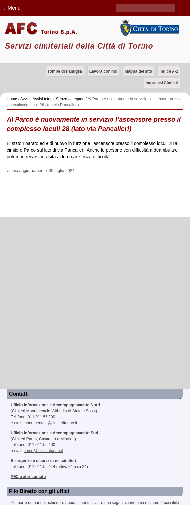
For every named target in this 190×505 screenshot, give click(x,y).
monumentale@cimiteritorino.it (50, 423)
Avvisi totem (43, 99)
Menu (11, 8)
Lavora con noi (103, 71)
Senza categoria (70, 99)
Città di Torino (149, 28)
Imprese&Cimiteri (162, 83)
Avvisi (25, 99)
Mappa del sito (138, 71)
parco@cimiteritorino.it (43, 450)
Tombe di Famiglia (65, 71)
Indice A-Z (168, 71)
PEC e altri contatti (28, 476)
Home (12, 99)
